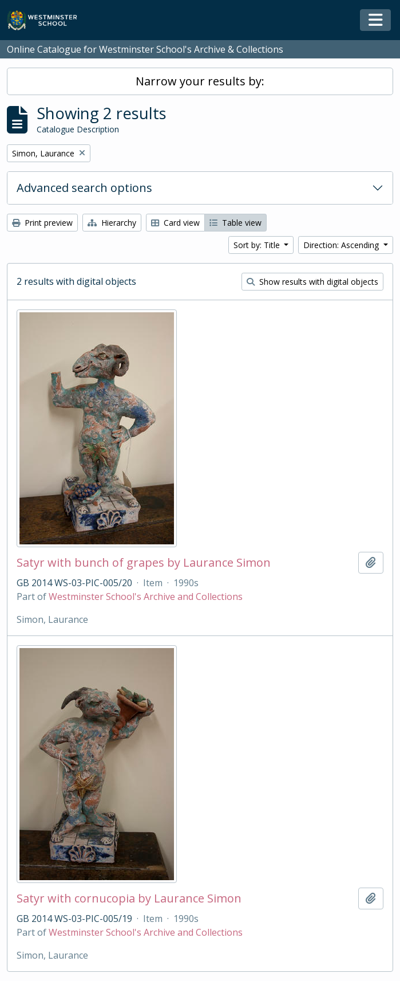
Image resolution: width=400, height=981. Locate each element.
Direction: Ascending (342, 245)
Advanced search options (84, 187)
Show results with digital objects (312, 281)
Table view (235, 222)
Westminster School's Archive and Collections (146, 596)
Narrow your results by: (200, 81)
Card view (175, 222)
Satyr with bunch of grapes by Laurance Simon (144, 563)
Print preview (42, 222)
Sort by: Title (257, 245)
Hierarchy (112, 222)
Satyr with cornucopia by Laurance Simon (129, 898)
